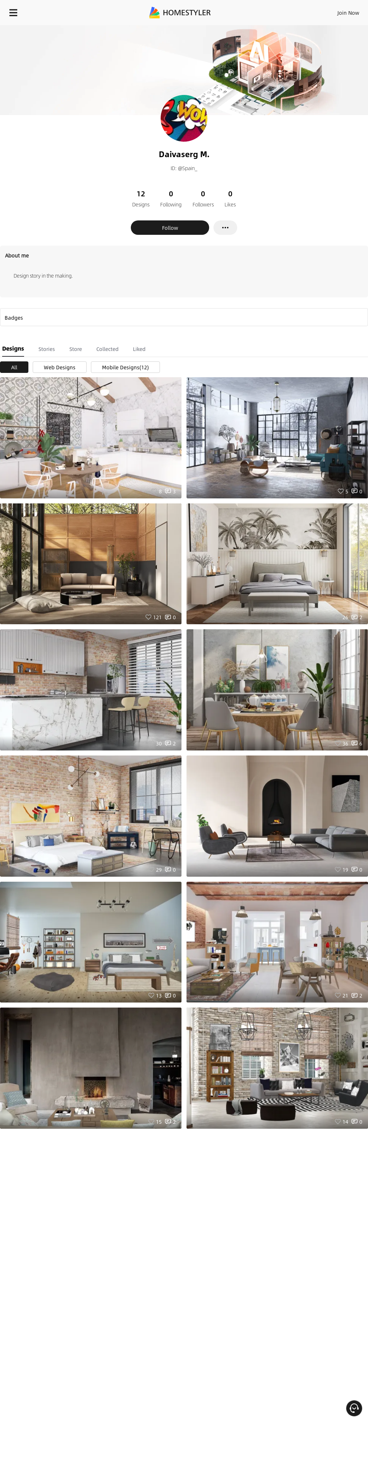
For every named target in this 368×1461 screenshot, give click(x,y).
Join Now (348, 13)
